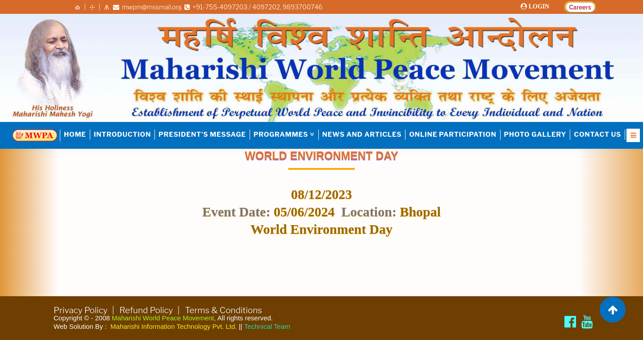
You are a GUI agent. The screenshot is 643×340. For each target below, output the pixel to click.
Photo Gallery (535, 134)
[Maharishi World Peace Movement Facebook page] (570, 321)
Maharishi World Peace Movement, (164, 318)
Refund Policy (146, 310)
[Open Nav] (633, 135)
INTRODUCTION (122, 134)
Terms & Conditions (223, 310)
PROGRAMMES (284, 134)
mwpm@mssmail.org (147, 7)
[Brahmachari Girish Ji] (587, 321)
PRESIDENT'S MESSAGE (202, 134)
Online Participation (452, 134)
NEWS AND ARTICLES (362, 134)
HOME (75, 134)
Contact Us (597, 134)
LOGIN (538, 6)
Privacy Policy (81, 310)
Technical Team (267, 326)
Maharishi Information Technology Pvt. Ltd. (173, 326)
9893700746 (303, 7)
